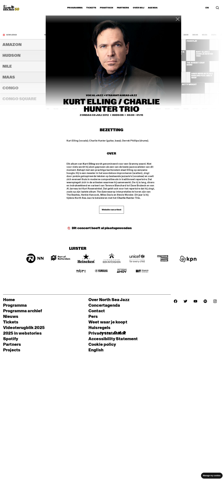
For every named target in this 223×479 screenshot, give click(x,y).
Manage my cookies (212, 476)
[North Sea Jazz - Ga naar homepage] (11, 8)
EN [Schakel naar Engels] (207, 7)
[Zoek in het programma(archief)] (217, 8)
